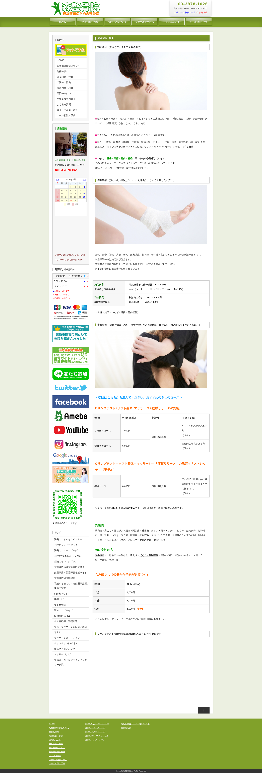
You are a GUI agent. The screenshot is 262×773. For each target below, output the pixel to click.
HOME (62, 21)
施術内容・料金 (90, 21)
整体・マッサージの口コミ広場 (70, 626)
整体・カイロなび (63, 610)
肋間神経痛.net (62, 615)
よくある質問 (172, 21)
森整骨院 (127, 771)
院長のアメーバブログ (66, 550)
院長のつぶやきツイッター (68, 539)
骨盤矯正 (99, 555)
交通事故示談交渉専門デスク (69, 567)
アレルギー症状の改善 (139, 540)
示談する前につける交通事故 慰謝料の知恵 (71, 586)
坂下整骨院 (60, 604)
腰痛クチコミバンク (64, 649)
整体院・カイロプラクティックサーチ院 (70, 662)
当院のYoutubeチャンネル (67, 556)
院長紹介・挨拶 (65, 77)
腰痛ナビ (58, 599)
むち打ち (144, 535)
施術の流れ (63, 71)
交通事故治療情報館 (64, 578)
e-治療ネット (61, 593)
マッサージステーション (67, 637)
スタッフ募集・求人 (67, 110)
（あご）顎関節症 (149, 555)
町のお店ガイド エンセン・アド (135, 724)
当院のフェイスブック (66, 545)
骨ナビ (57, 632)
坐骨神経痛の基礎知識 (66, 621)
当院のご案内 (64, 82)
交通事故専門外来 (144, 21)
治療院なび (126, 728)
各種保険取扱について (68, 66)
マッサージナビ (62, 654)
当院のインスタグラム (66, 561)
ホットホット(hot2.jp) (65, 643)
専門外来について (117, 21)
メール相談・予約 (199, 21)
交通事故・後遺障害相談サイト (70, 572)
